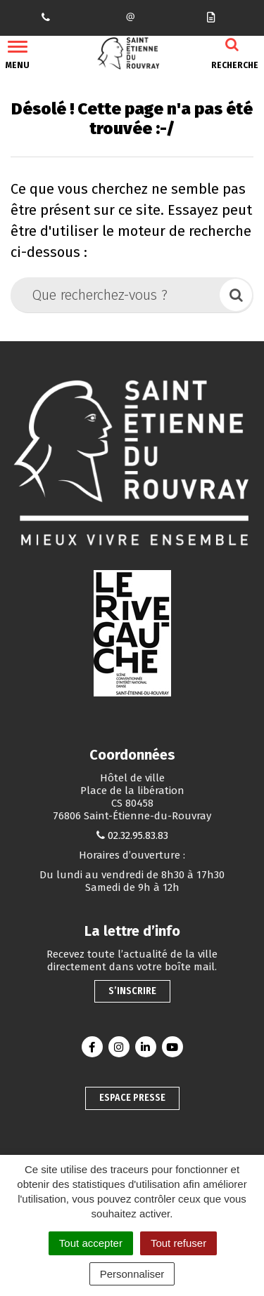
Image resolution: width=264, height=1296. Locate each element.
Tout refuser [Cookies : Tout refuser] (178, 1243)
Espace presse (132, 1098)
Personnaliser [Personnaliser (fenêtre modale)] (132, 1274)
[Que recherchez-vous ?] (116, 294)
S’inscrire (132, 991)
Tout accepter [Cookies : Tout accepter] (90, 1243)
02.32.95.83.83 (138, 835)
